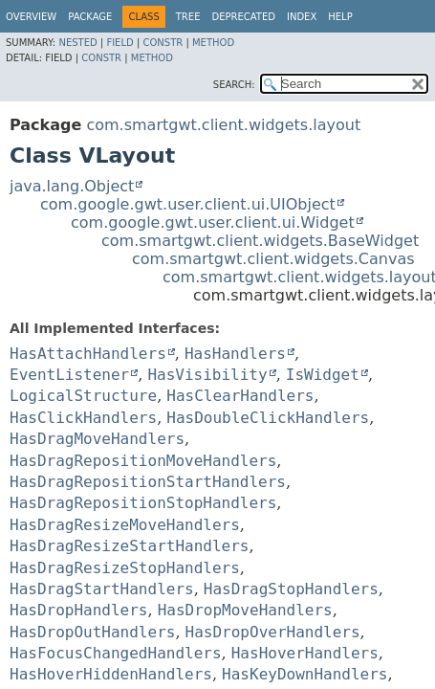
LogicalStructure (83, 396)
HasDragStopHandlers (291, 589)
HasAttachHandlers (88, 353)
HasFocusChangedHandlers (116, 653)
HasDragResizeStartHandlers (129, 546)
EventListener (69, 375)
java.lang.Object (72, 186)
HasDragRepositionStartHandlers (148, 482)
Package (90, 16)
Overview (31, 16)
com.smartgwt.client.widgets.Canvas (273, 259)
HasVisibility (207, 375)
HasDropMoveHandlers (245, 610)
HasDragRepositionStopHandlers (143, 503)
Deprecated (243, 16)
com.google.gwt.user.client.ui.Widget (213, 222)
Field (119, 42)
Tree (188, 16)
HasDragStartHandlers (102, 589)
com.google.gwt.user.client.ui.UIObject (188, 204)
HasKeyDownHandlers (304, 674)
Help (340, 16)
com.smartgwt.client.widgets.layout (223, 125)
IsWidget (322, 375)
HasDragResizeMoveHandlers (125, 525)
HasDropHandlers (79, 610)
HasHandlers (235, 353)
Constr (162, 42)
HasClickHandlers (83, 418)
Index (301, 16)
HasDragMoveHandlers (97, 439)
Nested (77, 42)
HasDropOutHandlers (92, 632)
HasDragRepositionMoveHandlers (143, 461)
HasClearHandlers (240, 396)
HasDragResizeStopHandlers (125, 568)
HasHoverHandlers (305, 653)
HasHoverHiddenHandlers (111, 674)
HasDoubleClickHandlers (267, 418)
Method (213, 42)
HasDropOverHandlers (272, 632)
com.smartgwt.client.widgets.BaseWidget (260, 241)
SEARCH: (234, 84)
